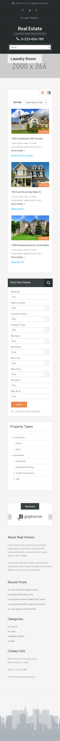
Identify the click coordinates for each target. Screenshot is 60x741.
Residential (19, 455)
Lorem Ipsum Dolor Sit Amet (23, 609)
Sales (12, 641)
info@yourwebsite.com (24, 677)
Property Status (19, 314)
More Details (18, 150)
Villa (18, 479)
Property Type (18, 325)
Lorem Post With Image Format (24, 590)
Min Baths (16, 347)
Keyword (15, 291)
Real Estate (30, 28)
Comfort (13, 626)
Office (18, 443)
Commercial (19, 437)
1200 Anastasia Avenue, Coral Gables (30, 245)
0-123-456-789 (32, 39)
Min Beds (15, 336)
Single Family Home (25, 473)
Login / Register (29, 18)
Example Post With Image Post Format (27, 604)
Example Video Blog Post (21, 594)
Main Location (18, 302)
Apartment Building (25, 467)
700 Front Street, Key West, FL (26, 192)
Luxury (13, 631)
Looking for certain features (25, 411)
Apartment (21, 461)
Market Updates (17, 636)
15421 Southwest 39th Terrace (27, 138)
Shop (18, 449)
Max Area (16, 391)
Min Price (15, 358)
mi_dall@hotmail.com (38, 3)
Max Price (16, 369)
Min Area (15, 380)
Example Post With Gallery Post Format (27, 599)
